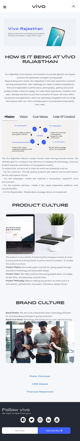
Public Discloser (40, 376)
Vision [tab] (24, 116)
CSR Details (40, 384)
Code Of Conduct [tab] (64, 116)
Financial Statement (40, 391)
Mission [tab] (9, 116)
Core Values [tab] (40, 116)
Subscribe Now (54, 430)
